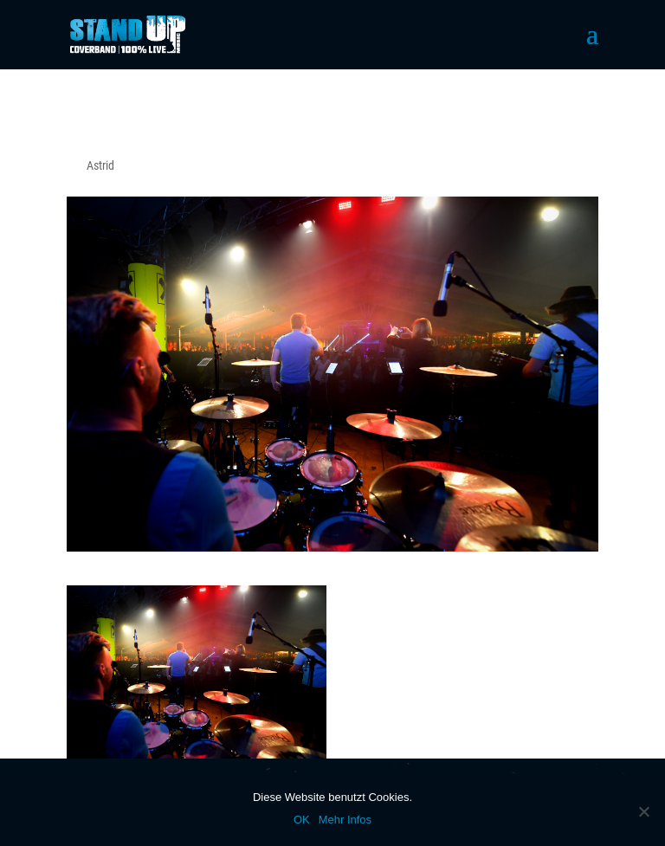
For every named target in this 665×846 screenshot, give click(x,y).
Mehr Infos (345, 819)
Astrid (100, 165)
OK (302, 819)
